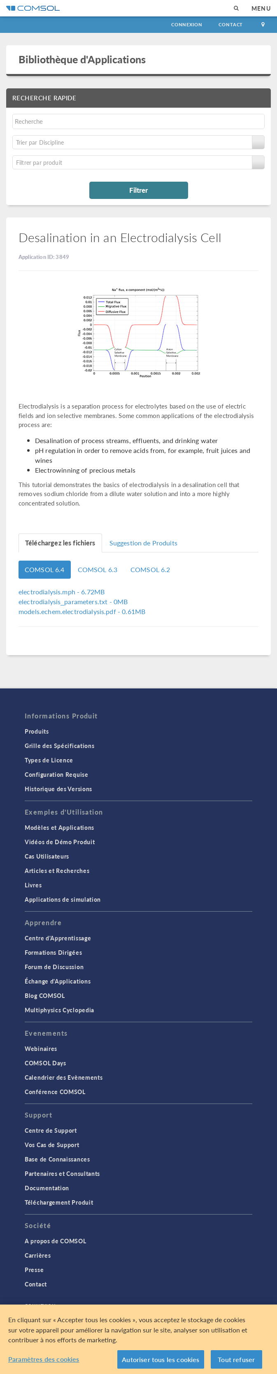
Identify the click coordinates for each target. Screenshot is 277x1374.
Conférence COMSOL (55, 1092)
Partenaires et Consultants (62, 1173)
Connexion (186, 24)
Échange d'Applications (58, 981)
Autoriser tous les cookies (160, 1362)
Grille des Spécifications (60, 745)
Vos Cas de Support (52, 1145)
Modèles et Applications (59, 827)
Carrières (38, 1255)
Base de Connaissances (57, 1159)
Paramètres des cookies (43, 1361)
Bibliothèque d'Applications (82, 59)
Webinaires (41, 1048)
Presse (34, 1269)
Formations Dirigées (53, 952)
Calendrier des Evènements (64, 1077)
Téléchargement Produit (59, 1202)
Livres (33, 885)
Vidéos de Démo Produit (60, 842)
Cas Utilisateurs (47, 856)
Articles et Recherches (57, 870)
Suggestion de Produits (143, 542)
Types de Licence (49, 760)
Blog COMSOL (45, 995)
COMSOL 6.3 (98, 569)
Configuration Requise (56, 774)
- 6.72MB (62, 591)
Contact (231, 24)
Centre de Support (51, 1130)
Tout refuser (236, 1362)
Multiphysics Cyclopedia (59, 1010)
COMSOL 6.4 (45, 569)
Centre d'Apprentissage (58, 938)
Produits (37, 731)
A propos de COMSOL (55, 1241)
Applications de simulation (63, 899)
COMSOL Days (45, 1063)
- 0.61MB (82, 611)
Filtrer (138, 190)
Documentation (47, 1188)
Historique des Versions (58, 789)
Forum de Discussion (54, 967)
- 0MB (73, 601)
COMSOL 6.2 (150, 569)
